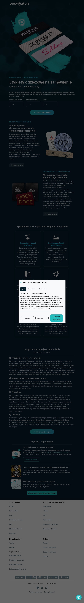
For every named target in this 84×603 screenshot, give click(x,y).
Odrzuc (27, 318)
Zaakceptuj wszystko (56, 318)
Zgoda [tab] (23, 289)
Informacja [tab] (43, 289)
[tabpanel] (42, 301)
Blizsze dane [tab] (32, 289)
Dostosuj (42, 318)
